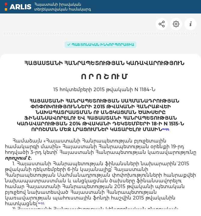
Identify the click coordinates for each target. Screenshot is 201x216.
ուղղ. (166, 129)
